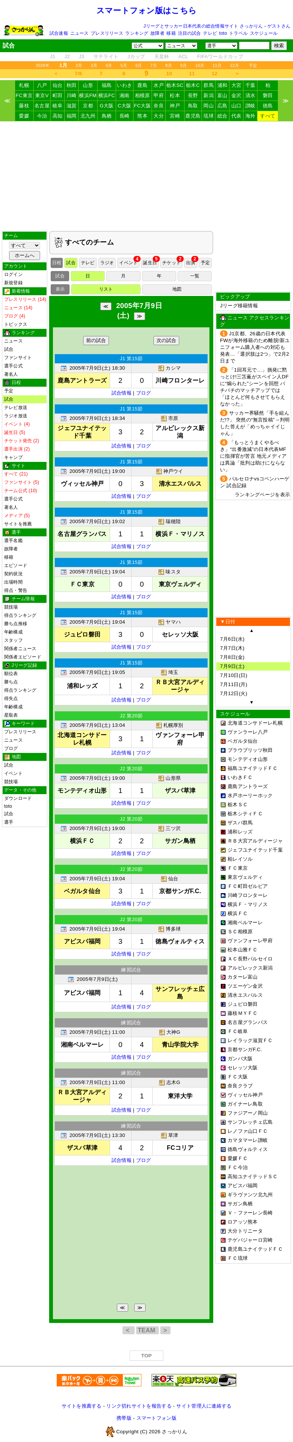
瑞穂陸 (169, 521)
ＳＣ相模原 (240, 931)
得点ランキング (20, 615)
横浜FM (87, 95)
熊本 (142, 116)
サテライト (105, 56)
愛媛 (24, 116)
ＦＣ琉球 (238, 1258)
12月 (234, 65)
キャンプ (13, 457)
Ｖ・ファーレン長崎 (250, 1213)
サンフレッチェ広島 (250, 1122)
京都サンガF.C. (245, 1049)
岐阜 (58, 105)
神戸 (175, 105)
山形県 (169, 778)
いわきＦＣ (240, 777)
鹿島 (142, 85)
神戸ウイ (169, 471)
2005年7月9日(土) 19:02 (97, 521)
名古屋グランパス (248, 1022)
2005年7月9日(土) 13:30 (97, 1135)
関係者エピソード (22, 657)
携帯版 (124, 1418)
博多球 (169, 929)
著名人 (11, 374)
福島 (107, 85)
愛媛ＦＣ (238, 1158)
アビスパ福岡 (243, 1185)
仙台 (58, 85)
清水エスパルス (245, 995)
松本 (175, 95)
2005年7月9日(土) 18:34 (97, 418)
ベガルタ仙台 (243, 741)
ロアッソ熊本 (243, 1222)
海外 (250, 116)
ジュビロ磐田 (243, 1004)
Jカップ (136, 56)
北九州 (88, 116)
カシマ (169, 368)
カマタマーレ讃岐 (248, 1140)
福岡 (72, 116)
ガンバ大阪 (240, 1058)
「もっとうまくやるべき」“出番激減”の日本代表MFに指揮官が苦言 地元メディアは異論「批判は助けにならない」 (253, 456)
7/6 (78, 73)
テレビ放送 (15, 407)
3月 (93, 65)
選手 (8, 822)
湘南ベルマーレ (245, 922)
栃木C (193, 85)
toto (223, 33)
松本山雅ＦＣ (243, 950)
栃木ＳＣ (238, 804)
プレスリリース (107, 33)
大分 (158, 116)
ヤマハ (169, 622)
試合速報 (59, 33)
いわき (124, 85)
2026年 (43, 65)
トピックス (15, 324)
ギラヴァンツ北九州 (250, 1194)
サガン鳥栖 (240, 1204)
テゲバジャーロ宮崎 (250, 1240)
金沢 (236, 95)
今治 (42, 116)
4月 (108, 65)
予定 (253, 65)
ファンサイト (18, 357)
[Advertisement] (147, 176)
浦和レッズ (240, 832)
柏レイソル (240, 859)
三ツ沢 (169, 828)
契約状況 (13, 573)
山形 (88, 85)
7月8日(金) (232, 657)
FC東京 (24, 95)
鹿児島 (192, 116)
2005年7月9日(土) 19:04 (97, 572)
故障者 (157, 33)
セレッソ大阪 (243, 1067)
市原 (169, 418)
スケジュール (263, 33)
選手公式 (13, 366)
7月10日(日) (233, 675)
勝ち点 (11, 682)
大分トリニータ (245, 1231)
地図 (176, 289)
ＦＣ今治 (238, 1167)
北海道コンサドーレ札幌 (255, 723)
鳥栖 (107, 116)
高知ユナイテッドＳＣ (253, 1176)
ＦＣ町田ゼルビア (248, 886)
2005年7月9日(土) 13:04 (97, 725)
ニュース (79, 33)
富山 (222, 95)
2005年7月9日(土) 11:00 (97, 1032)
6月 (138, 65)
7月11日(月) (233, 684)
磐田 (268, 95)
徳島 (268, 105)
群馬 (208, 85)
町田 (58, 95)
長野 (193, 95)
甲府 (158, 95)
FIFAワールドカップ (220, 56)
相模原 (142, 95)
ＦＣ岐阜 (238, 1031)
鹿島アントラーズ (248, 786)
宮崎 (175, 116)
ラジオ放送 (15, 415)
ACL (183, 56)
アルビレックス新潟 (250, 968)
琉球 (208, 116)
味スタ (169, 572)
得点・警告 (15, 590)
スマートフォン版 (156, 1418)
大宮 (236, 85)
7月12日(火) (233, 693)
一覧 (194, 276)
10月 (199, 65)
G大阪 (106, 105)
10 (169, 73)
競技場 (11, 607)
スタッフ (13, 640)
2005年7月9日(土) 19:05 (97, 672)
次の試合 (166, 340)
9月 (183, 65)
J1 (52, 56)
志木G (169, 1082)
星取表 (11, 715)
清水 (250, 95)
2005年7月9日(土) (97, 979)
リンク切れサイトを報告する (138, 1406)
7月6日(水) (232, 639)
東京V (42, 95)
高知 (58, 116)
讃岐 (250, 105)
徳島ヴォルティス (248, 1149)
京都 (88, 105)
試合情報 (122, 393)
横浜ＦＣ (238, 913)
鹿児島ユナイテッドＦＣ (255, 1249)
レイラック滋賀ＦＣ (250, 1040)
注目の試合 (189, 33)
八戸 (42, 85)
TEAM (147, 1330)
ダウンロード (18, 798)
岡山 (208, 105)
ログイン (13, 274)
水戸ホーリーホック (250, 795)
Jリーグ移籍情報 (239, 305)
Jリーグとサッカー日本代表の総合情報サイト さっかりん (203, 26)
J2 (67, 56)
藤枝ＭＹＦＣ (243, 1013)
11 (192, 73)
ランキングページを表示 (262, 494)
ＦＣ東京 (238, 868)
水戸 (158, 85)
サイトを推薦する (82, 1406)
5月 (124, 65)
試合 (8, 349)
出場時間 (13, 582)
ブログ (11, 748)
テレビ (210, 33)
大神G (169, 1032)
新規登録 (13, 282)
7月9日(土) (232, 666)
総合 (222, 116)
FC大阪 (142, 105)
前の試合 (96, 340)
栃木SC (175, 85)
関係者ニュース (20, 648)
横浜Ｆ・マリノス (248, 904)
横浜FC (106, 95)
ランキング (136, 33)
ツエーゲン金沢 (245, 986)
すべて (267, 116)
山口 (236, 105)
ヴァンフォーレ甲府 (250, 940)
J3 (81, 56)
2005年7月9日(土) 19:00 (97, 471)
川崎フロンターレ (248, 895)
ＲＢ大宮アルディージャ (255, 841)
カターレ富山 (243, 977)
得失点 (11, 698)
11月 (217, 65)
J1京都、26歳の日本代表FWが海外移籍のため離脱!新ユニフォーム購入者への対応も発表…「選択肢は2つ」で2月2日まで (255, 347)
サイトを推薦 (18, 524)
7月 (153, 65)
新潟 (208, 95)
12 (214, 73)
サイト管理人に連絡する (203, 1406)
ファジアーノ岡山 (248, 1113)
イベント (13, 773)
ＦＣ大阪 (238, 1077)
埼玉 (169, 672)
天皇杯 (161, 56)
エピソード (15, 565)
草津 (169, 1135)
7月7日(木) (232, 648)
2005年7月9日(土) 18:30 (97, 368)
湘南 (124, 95)
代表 (236, 116)
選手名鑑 (13, 540)
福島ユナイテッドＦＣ (253, 768)
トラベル (238, 33)
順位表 (11, 673)
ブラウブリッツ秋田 (250, 750)
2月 (79, 65)
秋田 (72, 85)
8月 (168, 65)
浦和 (222, 85)
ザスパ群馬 (240, 823)
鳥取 (193, 105)
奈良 (158, 105)
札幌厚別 (169, 725)
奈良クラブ (240, 1086)
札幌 (24, 85)
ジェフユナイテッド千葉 (255, 850)
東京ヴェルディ (245, 877)
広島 (222, 105)
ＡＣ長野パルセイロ (250, 959)
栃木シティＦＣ (245, 813)
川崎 (72, 95)
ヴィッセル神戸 (245, 1095)
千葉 (250, 85)
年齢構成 (13, 632)
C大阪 (124, 105)
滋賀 (72, 105)
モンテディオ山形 (248, 759)
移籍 (170, 33)
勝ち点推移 (15, 623)
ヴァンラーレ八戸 (248, 732)
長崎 (124, 116)
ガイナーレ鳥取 (245, 1104)
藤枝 (24, 105)
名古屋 (42, 105)
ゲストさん (278, 26)
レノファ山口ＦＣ (248, 1131)
